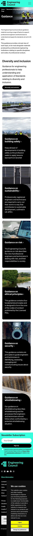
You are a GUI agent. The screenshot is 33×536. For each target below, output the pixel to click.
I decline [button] (19, 526)
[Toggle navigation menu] (30, 3)
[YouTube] (8, 471)
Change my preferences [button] (19, 529)
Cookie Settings (6, 512)
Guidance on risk (14, 242)
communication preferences (13, 453)
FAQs (3, 487)
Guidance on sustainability (12, 189)
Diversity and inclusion (12, 87)
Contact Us (4, 481)
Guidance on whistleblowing (13, 399)
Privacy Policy (26, 451)
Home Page (3, 10)
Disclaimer (4, 503)
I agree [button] (20, 522)
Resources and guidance (13, 9)
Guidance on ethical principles (14, 293)
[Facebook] (11, 471)
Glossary (4, 490)
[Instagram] (13, 471)
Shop (2, 493)
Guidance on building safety (13, 140)
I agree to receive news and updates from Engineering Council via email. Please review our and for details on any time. (18, 452)
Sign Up (16, 445)
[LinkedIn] (4, 471)
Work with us (5, 484)
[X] (2, 471)
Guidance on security (11, 344)
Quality (3, 506)
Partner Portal (5, 496)
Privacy (3, 500)
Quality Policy (5, 509)
